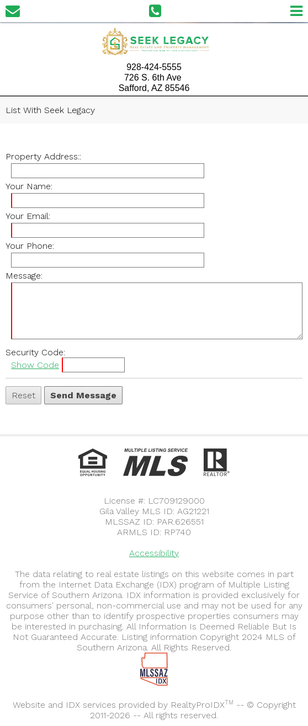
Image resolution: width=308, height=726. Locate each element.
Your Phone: (30, 246)
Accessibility (154, 553)
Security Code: (35, 352)
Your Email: (28, 216)
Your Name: (29, 186)
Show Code (35, 365)
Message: (24, 275)
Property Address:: (43, 156)
